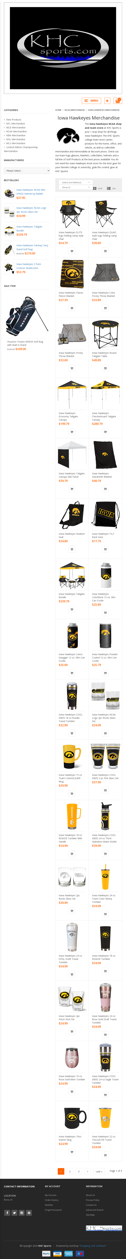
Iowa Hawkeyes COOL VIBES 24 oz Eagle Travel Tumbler (105, 1079)
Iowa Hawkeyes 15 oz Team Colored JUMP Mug (70, 778)
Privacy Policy (92, 1200)
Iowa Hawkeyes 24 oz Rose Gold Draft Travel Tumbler (104, 1019)
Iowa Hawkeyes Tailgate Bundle (72, 595)
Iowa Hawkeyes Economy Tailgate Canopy (68, 416)
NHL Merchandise (14, 139)
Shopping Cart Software (92, 1245)
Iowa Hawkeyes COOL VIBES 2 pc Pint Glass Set (105, 776)
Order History (51, 1200)
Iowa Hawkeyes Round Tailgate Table (104, 354)
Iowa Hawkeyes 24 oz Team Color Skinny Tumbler (103, 898)
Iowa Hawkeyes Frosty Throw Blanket (71, 354)
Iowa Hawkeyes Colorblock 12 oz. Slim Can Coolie (104, 597)
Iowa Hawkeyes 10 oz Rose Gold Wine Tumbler (72, 1078)
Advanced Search (95, 1209)
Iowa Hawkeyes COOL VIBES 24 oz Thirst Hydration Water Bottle (104, 838)
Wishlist (49, 1204)
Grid (97, 188)
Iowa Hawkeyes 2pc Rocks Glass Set (69, 897)
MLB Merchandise (15, 127)
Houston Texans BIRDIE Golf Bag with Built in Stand (25, 343)
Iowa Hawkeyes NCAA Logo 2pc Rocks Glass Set (104, 718)
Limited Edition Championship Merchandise (21, 149)
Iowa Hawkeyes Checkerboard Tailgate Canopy (104, 416)
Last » (99, 1171)
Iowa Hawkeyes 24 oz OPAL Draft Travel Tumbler (70, 959)
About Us (90, 1195)
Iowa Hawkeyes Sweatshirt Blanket (102, 475)
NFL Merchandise (14, 123)
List (111, 188)
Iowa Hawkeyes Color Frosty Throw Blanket (103, 294)
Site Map (90, 1214)
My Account (50, 1195)
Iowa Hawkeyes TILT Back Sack (103, 535)
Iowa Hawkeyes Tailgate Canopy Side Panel (72, 475)
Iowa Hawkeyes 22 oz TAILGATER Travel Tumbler (103, 1140)
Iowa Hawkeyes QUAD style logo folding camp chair (104, 235)
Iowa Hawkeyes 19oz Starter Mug (70, 1138)
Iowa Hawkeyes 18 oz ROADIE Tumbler (103, 957)
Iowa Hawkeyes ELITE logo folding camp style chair (71, 235)
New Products (12, 119)
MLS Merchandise (14, 143)
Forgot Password (53, 1209)
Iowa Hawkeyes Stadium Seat (72, 535)
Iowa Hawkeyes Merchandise (104, 109)
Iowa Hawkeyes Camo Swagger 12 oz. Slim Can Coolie (72, 657)
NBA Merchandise (14, 135)
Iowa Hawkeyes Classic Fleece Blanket (71, 294)
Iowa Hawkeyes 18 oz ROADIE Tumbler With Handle (70, 838)
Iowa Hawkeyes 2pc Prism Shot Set (69, 1017)
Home (58, 109)
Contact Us (91, 1204)
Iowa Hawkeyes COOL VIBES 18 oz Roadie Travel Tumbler (71, 718)
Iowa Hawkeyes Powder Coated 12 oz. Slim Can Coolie (105, 657)
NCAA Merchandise (75, 109)
